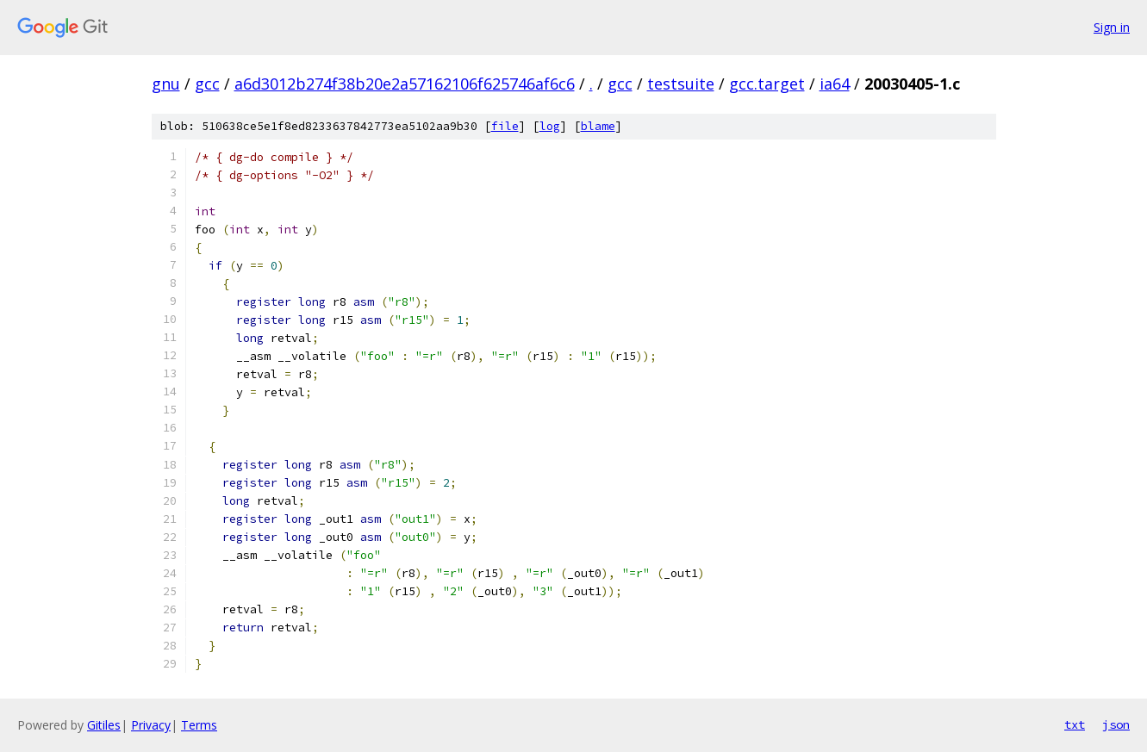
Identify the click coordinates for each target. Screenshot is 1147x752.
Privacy (151, 725)
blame (598, 126)
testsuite (680, 83)
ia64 (835, 83)
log (549, 126)
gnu (166, 83)
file (505, 126)
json (1116, 724)
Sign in (1112, 27)
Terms (199, 725)
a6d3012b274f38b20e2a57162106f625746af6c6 (404, 83)
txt (1074, 724)
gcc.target (767, 83)
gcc (207, 83)
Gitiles (104, 725)
